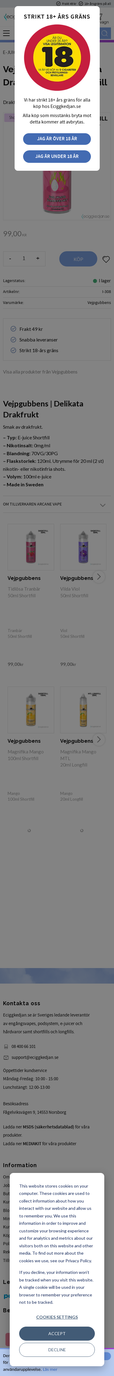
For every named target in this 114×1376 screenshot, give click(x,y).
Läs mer (50, 1369)
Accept (57, 1333)
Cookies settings (57, 1317)
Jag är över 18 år (57, 139)
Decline (57, 1349)
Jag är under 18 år (57, 156)
